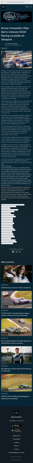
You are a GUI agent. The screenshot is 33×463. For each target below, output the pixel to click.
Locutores (16, 442)
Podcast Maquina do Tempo (16, 452)
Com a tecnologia (16, 459)
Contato (16, 449)
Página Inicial (16, 435)
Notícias (16, 446)
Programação (16, 439)
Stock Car (4, 48)
